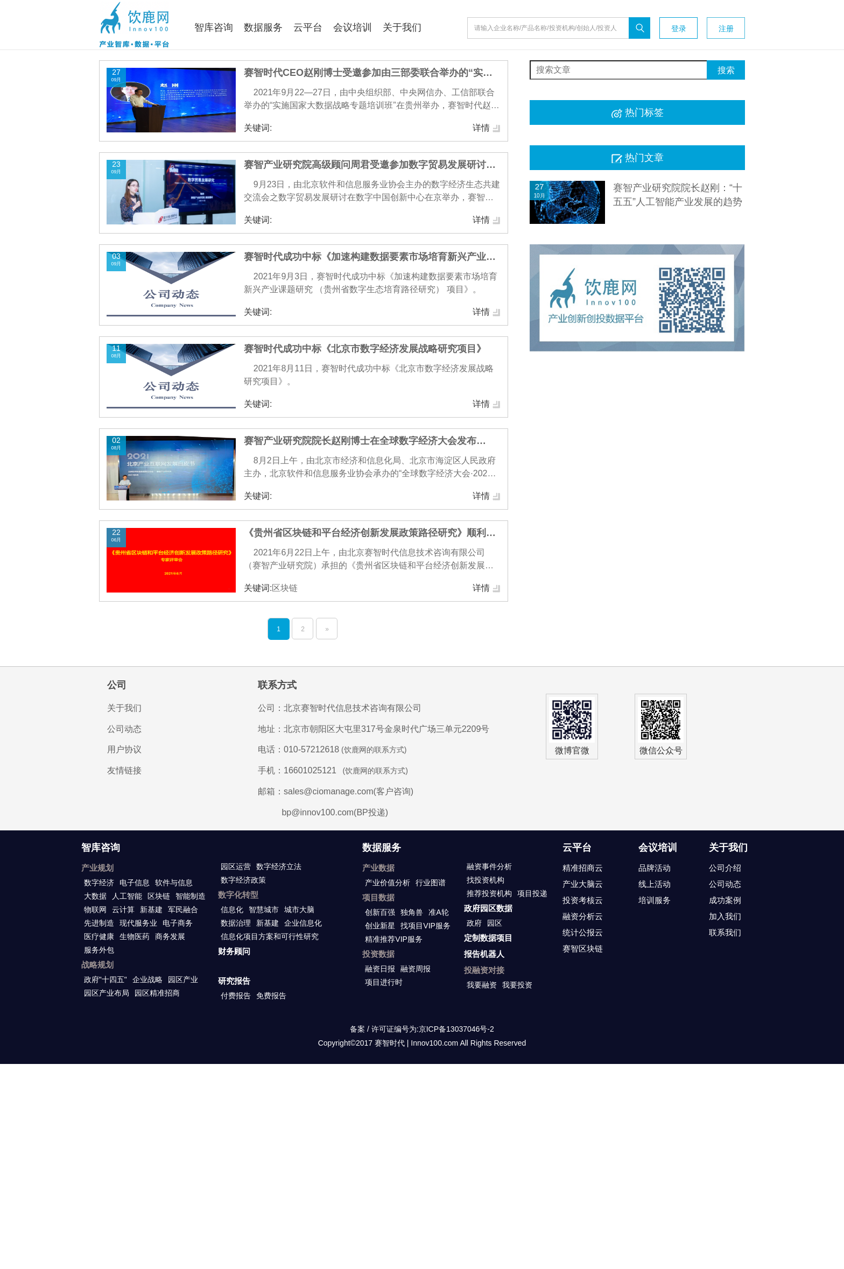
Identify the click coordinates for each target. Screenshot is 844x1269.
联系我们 (725, 932)
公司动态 (124, 729)
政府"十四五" (105, 979)
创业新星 (380, 925)
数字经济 (99, 882)
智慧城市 (264, 909)
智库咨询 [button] (213, 27)
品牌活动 (654, 867)
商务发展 (170, 936)
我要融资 (482, 985)
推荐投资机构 (489, 893)
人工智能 (127, 896)
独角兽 (411, 912)
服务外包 (99, 950)
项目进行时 (384, 982)
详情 (487, 127)
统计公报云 (582, 932)
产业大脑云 (582, 884)
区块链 (158, 896)
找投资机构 (485, 880)
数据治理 (236, 923)
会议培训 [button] (352, 27)
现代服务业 (138, 923)
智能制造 (190, 896)
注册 (726, 28)
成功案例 (725, 900)
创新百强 (380, 912)
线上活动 (654, 884)
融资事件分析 (489, 866)
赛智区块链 (582, 948)
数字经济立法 (278, 866)
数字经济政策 (243, 880)
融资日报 (380, 968)
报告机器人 (484, 953)
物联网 (95, 909)
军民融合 (183, 909)
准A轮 (438, 912)
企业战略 (147, 979)
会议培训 (657, 847)
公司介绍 (725, 867)
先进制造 (99, 923)
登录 (678, 28)
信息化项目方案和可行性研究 (270, 936)
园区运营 (236, 866)
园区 (494, 923)
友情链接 (124, 770)
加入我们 (725, 916)
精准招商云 (582, 867)
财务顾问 (234, 951)
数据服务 (381, 847)
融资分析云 (582, 916)
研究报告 (234, 980)
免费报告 (271, 995)
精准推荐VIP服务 (394, 939)
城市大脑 (299, 909)
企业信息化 (303, 923)
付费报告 (236, 995)
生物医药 (134, 936)
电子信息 (134, 882)
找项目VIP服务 (425, 925)
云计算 (123, 909)
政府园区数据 (488, 908)
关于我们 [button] (402, 27)
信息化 (232, 909)
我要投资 (517, 985)
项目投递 (532, 893)
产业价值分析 (387, 882)
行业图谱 (431, 882)
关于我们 (124, 708)
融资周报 (415, 968)
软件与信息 (174, 882)
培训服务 (654, 900)
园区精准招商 (157, 993)
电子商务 (178, 923)
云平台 (577, 847)
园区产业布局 (106, 993)
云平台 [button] (307, 27)
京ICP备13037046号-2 (456, 1029)
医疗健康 (99, 936)
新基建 (151, 909)
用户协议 (124, 749)
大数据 (95, 896)
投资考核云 (582, 900)
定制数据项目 (488, 937)
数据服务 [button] (263, 27)
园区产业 (183, 979)
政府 (474, 923)
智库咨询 (100, 847)
